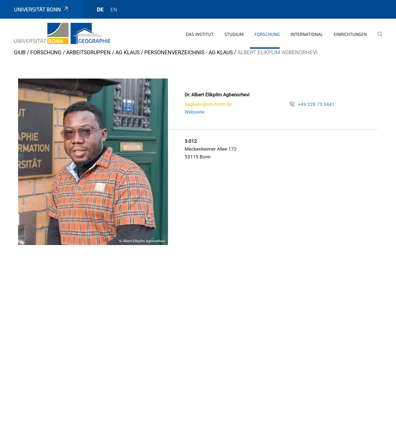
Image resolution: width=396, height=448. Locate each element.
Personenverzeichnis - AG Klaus (188, 52)
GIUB (20, 52)
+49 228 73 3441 (316, 104)
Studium (234, 34)
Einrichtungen (350, 34)
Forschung (267, 34)
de (100, 9)
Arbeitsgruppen (88, 52)
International (307, 34)
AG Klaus (127, 52)
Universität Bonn (41, 9)
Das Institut (200, 34)
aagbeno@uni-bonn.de (208, 104)
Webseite (194, 112)
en (113, 9)
